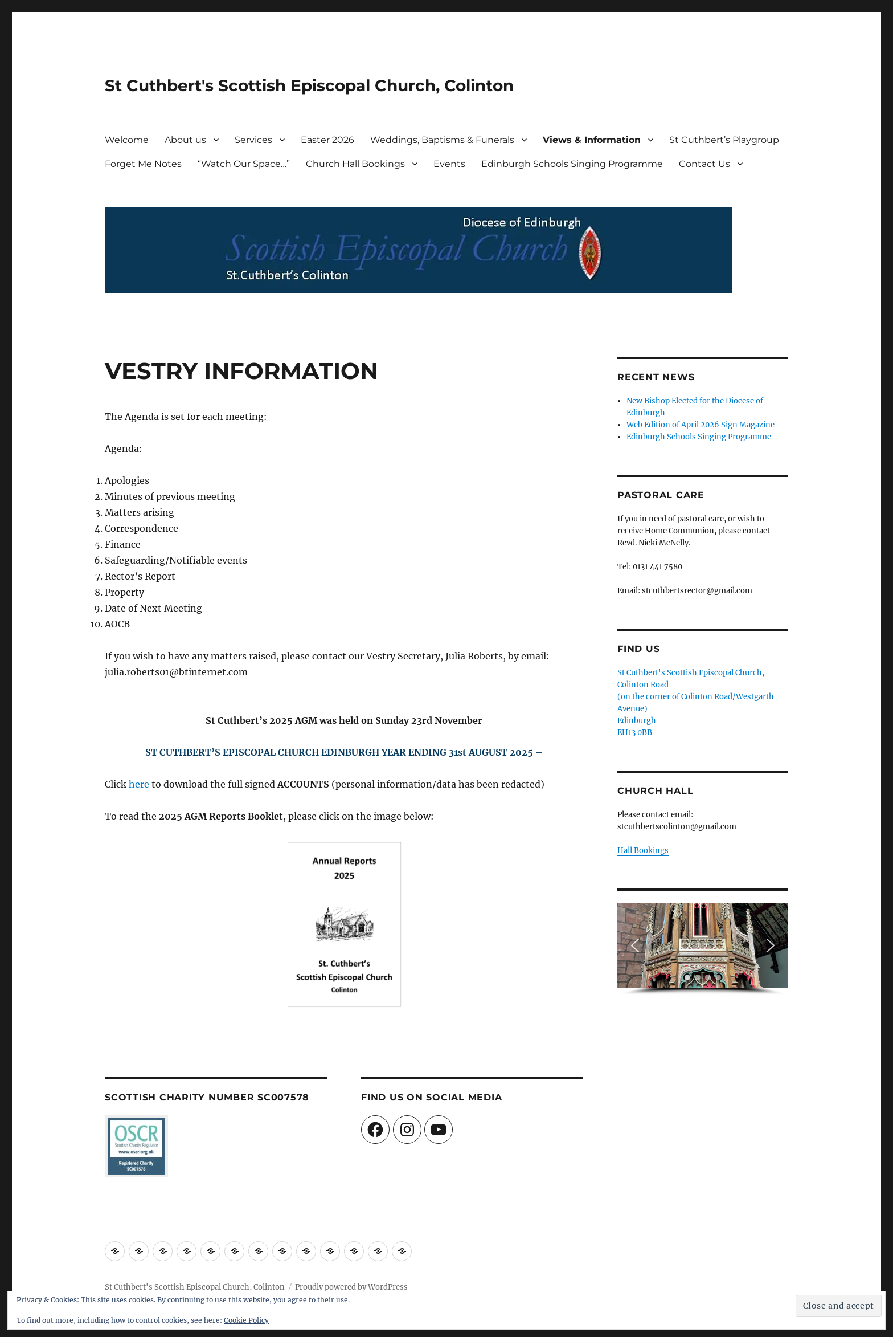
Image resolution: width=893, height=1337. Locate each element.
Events (449, 163)
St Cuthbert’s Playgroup (724, 139)
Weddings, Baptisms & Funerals (442, 139)
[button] (635, 945)
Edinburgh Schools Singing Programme (572, 163)
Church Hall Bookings (355, 163)
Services (253, 139)
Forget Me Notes (143, 163)
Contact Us (704, 163)
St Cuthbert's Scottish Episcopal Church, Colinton (309, 85)
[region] (702, 949)
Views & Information (592, 139)
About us (185, 139)
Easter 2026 (327, 139)
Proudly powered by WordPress (351, 1287)
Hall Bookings (643, 850)
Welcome (127, 139)
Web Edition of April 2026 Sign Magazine (700, 425)
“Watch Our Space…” (244, 163)
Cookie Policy (246, 1320)
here (139, 784)
